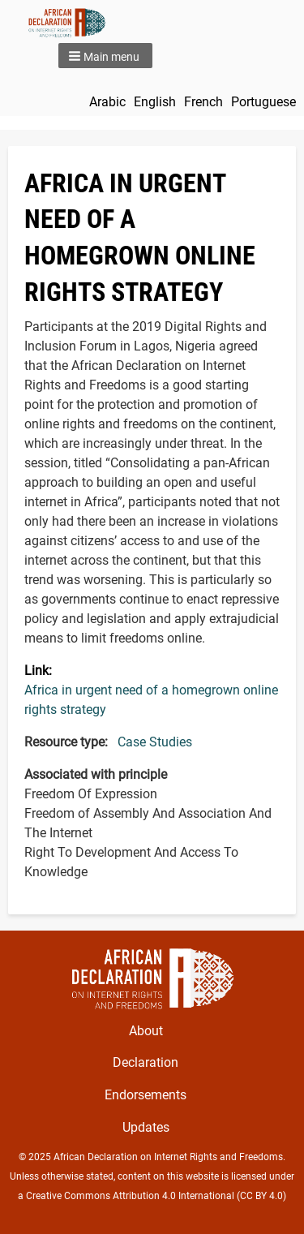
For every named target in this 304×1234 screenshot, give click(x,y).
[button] (105, 55)
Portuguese (263, 102)
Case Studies (155, 742)
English (155, 102)
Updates (145, 1127)
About (146, 1030)
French (203, 102)
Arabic (107, 102)
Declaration (145, 1062)
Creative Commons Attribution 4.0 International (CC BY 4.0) (156, 1196)
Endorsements (145, 1095)
